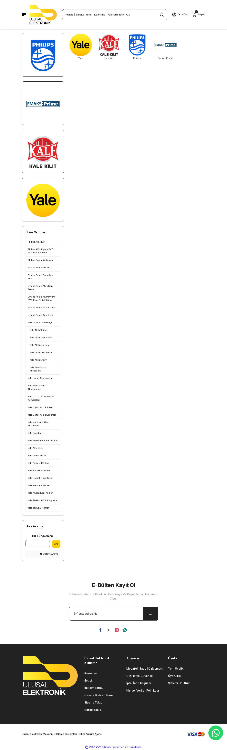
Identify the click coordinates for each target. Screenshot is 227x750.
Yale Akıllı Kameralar (41, 337)
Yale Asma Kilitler (37, 455)
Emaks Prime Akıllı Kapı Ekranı (40, 288)
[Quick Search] (38, 543)
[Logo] (43, 14)
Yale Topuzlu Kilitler (38, 507)
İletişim (89, 680)
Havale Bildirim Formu (99, 695)
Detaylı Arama (49, 553)
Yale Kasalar (34, 433)
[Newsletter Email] (113, 614)
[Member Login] (180, 14)
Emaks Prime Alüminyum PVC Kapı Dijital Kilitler (41, 298)
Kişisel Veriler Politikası (142, 690)
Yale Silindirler (35, 448)
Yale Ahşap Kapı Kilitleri (40, 493)
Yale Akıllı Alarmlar (40, 345)
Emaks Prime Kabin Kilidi (41, 307)
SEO (82, 734)
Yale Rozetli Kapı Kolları (40, 478)
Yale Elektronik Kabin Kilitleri (43, 440)
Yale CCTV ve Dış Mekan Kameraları (41, 398)
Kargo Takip (92, 710)
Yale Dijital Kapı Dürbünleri (42, 414)
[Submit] (150, 614)
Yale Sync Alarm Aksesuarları (36, 387)
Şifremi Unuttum (179, 683)
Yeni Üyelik (176, 668)
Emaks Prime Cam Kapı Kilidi (40, 277)
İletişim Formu (93, 688)
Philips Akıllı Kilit (36, 241)
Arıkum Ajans (94, 734)
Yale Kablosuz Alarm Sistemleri (39, 424)
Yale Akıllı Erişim (38, 360)
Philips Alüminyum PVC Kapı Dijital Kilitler (40, 251)
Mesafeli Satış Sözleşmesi (144, 668)
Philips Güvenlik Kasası (40, 260)
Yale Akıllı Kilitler (38, 330)
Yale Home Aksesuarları (40, 378)
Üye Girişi (175, 675)
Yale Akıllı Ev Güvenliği (40, 322)
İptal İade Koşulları (139, 683)
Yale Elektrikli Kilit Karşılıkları (43, 500)
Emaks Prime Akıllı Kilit (40, 267)
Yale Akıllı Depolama (41, 352)
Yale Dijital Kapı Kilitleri (40, 407)
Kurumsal (91, 673)
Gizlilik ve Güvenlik (139, 675)
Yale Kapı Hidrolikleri (39, 470)
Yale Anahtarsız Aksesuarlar (38, 369)
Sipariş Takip (93, 702)
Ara (56, 543)
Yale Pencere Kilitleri (39, 485)
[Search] (114, 14)
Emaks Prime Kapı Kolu (40, 315)
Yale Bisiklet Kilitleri (38, 463)
